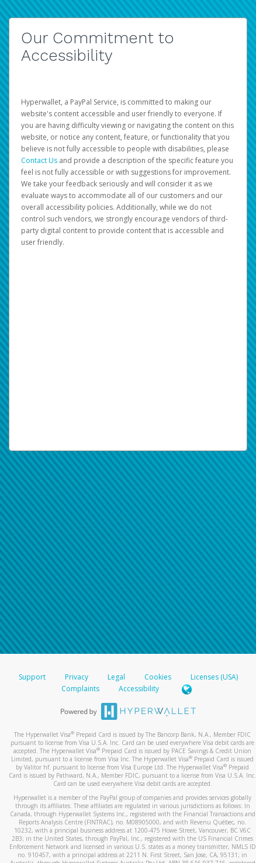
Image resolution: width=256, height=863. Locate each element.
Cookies (157, 677)
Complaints (81, 689)
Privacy (76, 677)
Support (32, 677)
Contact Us (40, 160)
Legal (116, 677)
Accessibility (139, 689)
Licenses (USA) (214, 677)
